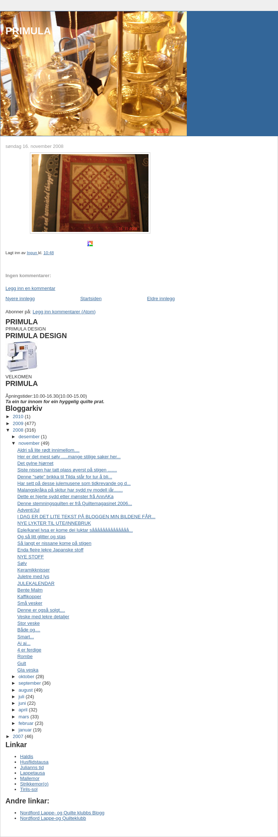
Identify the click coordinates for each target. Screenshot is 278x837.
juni (23, 703)
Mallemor (29, 778)
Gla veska (27, 670)
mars (25, 716)
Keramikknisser (33, 570)
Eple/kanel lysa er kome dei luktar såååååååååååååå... (75, 530)
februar (27, 723)
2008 (19, 430)
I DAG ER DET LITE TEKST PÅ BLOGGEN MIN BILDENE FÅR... (86, 516)
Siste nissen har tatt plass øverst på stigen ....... (67, 470)
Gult (21, 663)
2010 (19, 416)
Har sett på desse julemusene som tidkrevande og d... (74, 483)
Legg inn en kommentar (30, 288)
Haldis (26, 756)
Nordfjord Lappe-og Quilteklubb (53, 818)
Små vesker (29, 603)
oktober (27, 676)
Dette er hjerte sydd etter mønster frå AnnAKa (65, 496)
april (24, 709)
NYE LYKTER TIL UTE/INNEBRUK (54, 523)
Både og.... (28, 629)
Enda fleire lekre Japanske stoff (50, 550)
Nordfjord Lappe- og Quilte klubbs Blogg (62, 812)
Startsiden (91, 298)
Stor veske (28, 623)
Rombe (24, 656)
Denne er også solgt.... (41, 610)
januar (26, 730)
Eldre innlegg (161, 298)
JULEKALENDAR (35, 583)
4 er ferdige (29, 650)
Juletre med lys (33, 576)
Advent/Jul (28, 510)
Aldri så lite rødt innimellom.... (48, 450)
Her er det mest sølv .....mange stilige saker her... (68, 456)
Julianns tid (32, 767)
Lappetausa (32, 773)
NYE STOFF (30, 556)
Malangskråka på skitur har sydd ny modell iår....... (70, 490)
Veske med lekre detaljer (43, 616)
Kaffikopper (29, 596)
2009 (19, 423)
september (30, 683)
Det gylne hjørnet (35, 463)
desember (30, 436)
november (30, 443)
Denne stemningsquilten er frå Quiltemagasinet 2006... (74, 503)
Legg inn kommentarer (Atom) (64, 311)
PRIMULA (28, 31)
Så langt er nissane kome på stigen (54, 543)
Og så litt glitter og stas (41, 536)
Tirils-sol (29, 789)
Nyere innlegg (20, 298)
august (26, 690)
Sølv (22, 563)
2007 (19, 736)
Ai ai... (23, 643)
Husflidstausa (34, 762)
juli (22, 696)
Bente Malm (29, 590)
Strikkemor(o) (34, 784)
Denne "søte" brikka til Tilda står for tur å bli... (64, 476)
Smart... (25, 636)
